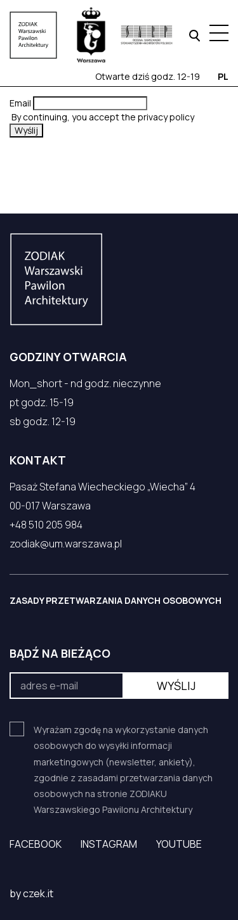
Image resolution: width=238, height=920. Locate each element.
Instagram (109, 844)
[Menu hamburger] (218, 32)
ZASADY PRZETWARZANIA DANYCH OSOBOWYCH (115, 600)
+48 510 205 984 (46, 525)
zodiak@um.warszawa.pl (66, 544)
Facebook (36, 844)
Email (20, 103)
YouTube (179, 844)
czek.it (38, 893)
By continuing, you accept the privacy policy (102, 117)
